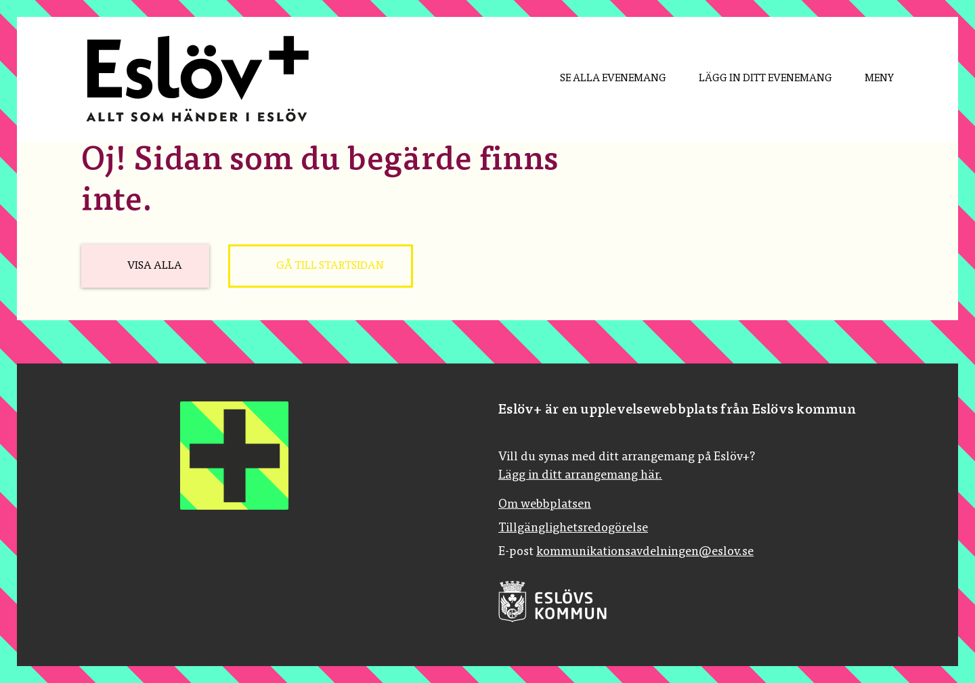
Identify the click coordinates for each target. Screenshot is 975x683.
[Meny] (868, 79)
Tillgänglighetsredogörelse (573, 529)
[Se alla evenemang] (602, 79)
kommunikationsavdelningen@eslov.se (645, 552)
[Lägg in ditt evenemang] (754, 79)
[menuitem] (602, 79)
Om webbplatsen (544, 505)
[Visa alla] (145, 266)
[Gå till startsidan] (320, 266)
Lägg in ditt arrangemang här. (580, 476)
